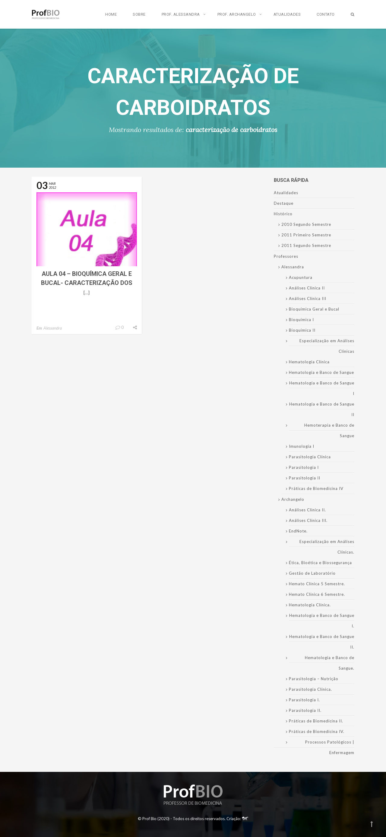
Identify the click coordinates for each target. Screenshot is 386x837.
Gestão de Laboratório (312, 573)
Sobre (139, 14)
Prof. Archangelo (236, 14)
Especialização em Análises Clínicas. (326, 546)
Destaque (283, 203)
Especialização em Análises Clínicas (326, 346)
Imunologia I (301, 446)
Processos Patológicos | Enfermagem (329, 747)
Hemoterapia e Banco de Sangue (329, 430)
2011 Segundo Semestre (306, 245)
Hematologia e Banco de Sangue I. (321, 620)
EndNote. (298, 531)
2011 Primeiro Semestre (306, 234)
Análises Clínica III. (308, 520)
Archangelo (292, 499)
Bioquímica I (301, 319)
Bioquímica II (302, 330)
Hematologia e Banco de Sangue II (321, 409)
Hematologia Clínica (309, 361)
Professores (286, 256)
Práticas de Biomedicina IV (316, 488)
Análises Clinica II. (307, 509)
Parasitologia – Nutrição (313, 678)
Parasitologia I (304, 467)
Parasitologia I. (304, 699)
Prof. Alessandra (181, 14)
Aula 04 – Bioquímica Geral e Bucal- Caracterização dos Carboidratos (86, 282)
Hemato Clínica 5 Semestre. (317, 583)
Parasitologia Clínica (310, 456)
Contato (326, 14)
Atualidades (287, 14)
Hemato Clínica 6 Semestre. (317, 594)
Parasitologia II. (305, 710)
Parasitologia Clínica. (310, 689)
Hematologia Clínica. (310, 604)
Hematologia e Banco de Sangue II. (321, 641)
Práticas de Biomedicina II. (316, 721)
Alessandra (52, 327)
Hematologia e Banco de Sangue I (321, 388)
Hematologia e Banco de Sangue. (329, 663)
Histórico (283, 213)
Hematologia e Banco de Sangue (321, 372)
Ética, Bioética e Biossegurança (320, 562)
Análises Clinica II (307, 288)
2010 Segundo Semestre (306, 224)
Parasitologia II (304, 477)
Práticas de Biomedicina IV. (316, 731)
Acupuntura (300, 277)
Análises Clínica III (307, 298)
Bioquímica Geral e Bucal (314, 309)
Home (111, 14)
